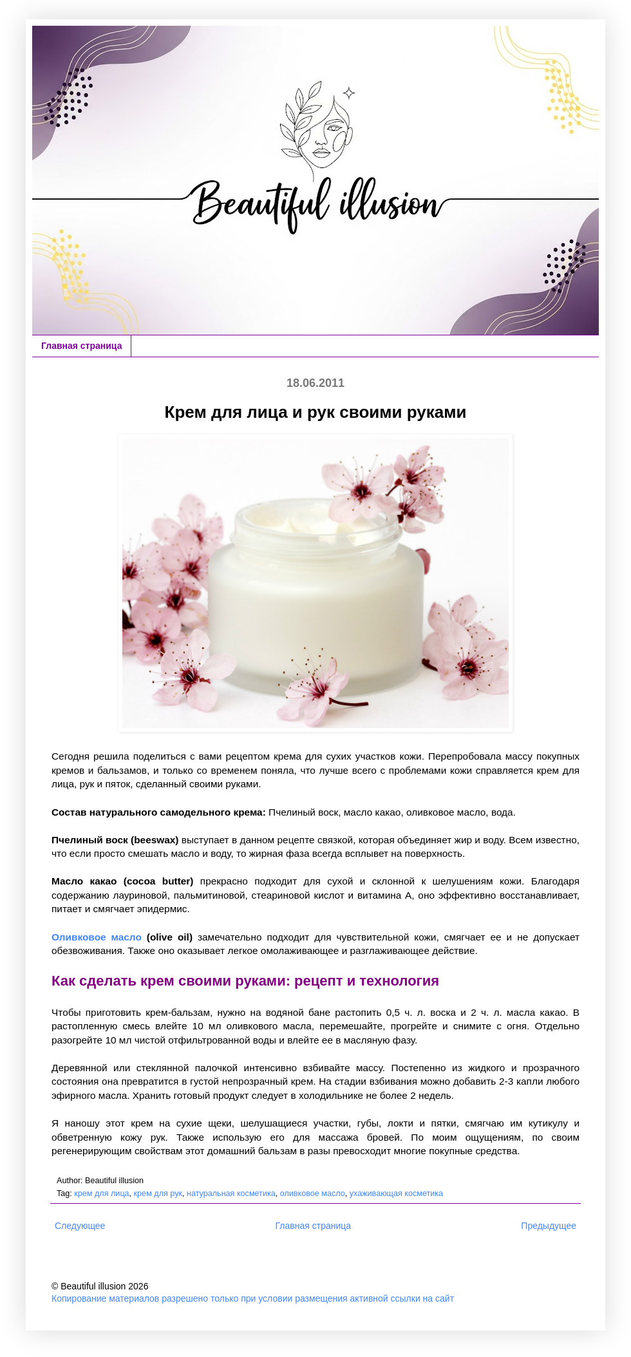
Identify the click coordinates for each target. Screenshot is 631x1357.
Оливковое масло (97, 936)
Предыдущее (548, 1226)
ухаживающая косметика (396, 1193)
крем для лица (101, 1193)
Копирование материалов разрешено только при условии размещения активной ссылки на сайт (253, 1298)
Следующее (80, 1226)
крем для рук (158, 1193)
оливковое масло (312, 1193)
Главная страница (81, 346)
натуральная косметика (231, 1193)
